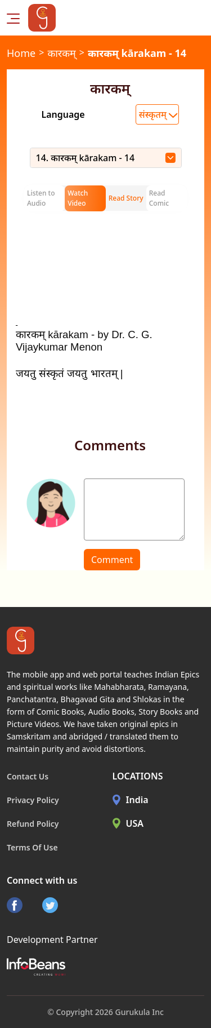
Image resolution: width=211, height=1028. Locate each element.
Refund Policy (33, 823)
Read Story (126, 198)
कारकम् (61, 53)
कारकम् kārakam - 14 (137, 53)
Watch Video (78, 198)
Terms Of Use (32, 847)
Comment (112, 559)
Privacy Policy (33, 800)
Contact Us (27, 776)
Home (21, 53)
